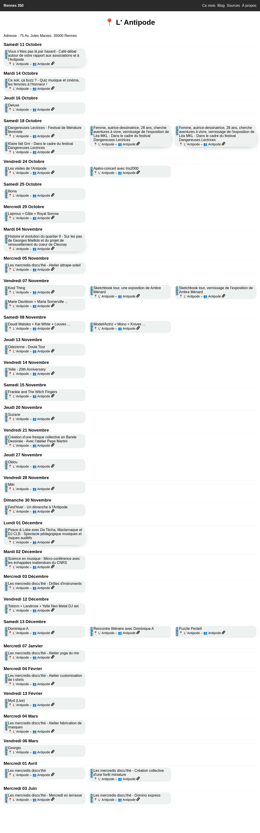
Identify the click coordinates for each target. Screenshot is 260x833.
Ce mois (209, 5)
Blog (221, 5)
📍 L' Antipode (18, 64)
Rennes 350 (14, 5)
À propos (249, 5)
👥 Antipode (41, 64)
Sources (233, 5)
